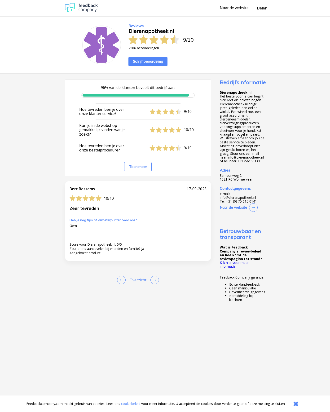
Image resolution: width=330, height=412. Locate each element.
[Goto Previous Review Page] (122, 280)
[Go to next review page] (154, 280)
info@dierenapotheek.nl (238, 197)
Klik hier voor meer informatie (234, 264)
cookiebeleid (130, 403)
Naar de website (234, 8)
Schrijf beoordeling (148, 61)
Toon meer (138, 166)
